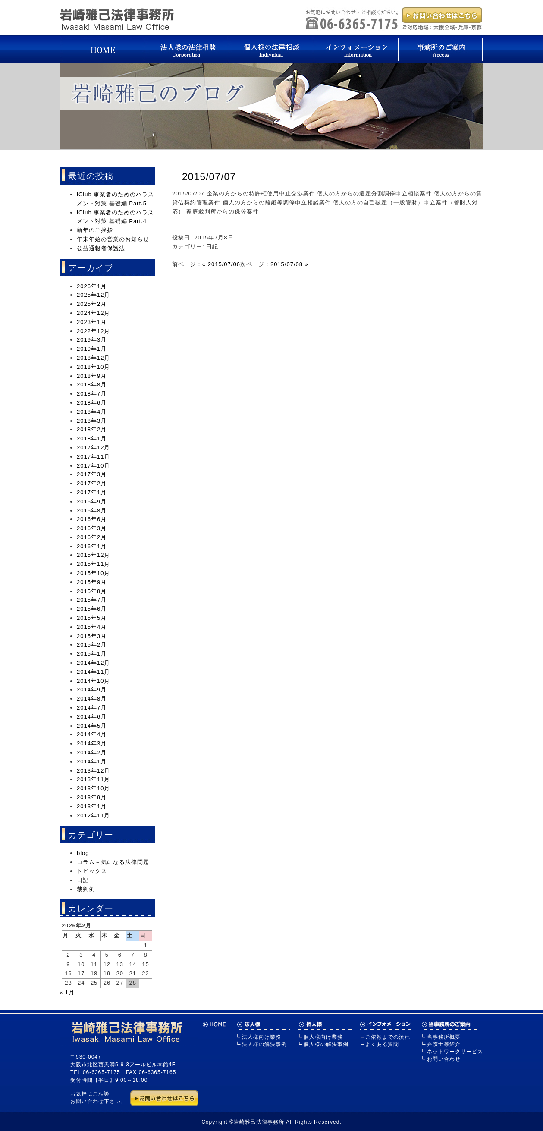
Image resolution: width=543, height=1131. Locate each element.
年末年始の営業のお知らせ (113, 239)
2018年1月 (92, 438)
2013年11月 (93, 779)
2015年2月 (92, 644)
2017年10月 (93, 465)
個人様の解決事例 (326, 1044)
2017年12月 (93, 447)
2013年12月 (93, 770)
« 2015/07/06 (221, 264)
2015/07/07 (209, 176)
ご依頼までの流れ (387, 1037)
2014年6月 (92, 716)
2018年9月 (92, 376)
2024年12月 (93, 313)
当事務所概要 (444, 1037)
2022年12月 (93, 331)
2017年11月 (93, 456)
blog (83, 853)
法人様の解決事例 (264, 1044)
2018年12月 (93, 358)
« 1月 (67, 992)
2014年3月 (92, 743)
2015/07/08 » (289, 264)
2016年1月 (92, 546)
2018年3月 (92, 421)
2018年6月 (92, 402)
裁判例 (86, 889)
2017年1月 (92, 492)
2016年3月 (92, 528)
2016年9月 (92, 501)
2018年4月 (92, 411)
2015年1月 (92, 653)
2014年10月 (93, 681)
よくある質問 (382, 1044)
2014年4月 (92, 734)
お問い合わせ (444, 1059)
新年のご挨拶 (95, 230)
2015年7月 (92, 600)
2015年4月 (92, 627)
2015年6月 (92, 609)
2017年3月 (92, 474)
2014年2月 (92, 752)
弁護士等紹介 (444, 1044)
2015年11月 (93, 564)
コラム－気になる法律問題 (113, 862)
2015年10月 (93, 573)
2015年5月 (92, 618)
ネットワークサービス (455, 1052)
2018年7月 (92, 393)
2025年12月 (93, 295)
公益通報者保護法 (101, 248)
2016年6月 (92, 519)
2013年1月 (92, 806)
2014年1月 (92, 761)
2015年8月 (92, 591)
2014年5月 (92, 726)
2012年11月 (93, 815)
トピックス (92, 871)
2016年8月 (92, 510)
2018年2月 (92, 429)
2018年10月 (93, 367)
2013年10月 (93, 788)
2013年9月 (92, 797)
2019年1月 (92, 349)
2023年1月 (92, 322)
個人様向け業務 (323, 1037)
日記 (212, 246)
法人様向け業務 (261, 1037)
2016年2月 (92, 537)
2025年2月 (92, 304)
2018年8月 (92, 384)
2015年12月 (93, 555)
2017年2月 (92, 483)
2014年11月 (93, 672)
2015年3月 (92, 636)
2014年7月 (92, 707)
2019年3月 (92, 339)
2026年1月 (92, 286)
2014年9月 (92, 689)
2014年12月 (93, 663)
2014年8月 (92, 698)
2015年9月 (92, 582)
